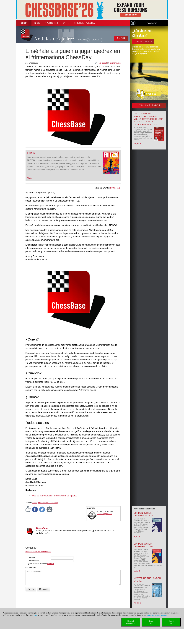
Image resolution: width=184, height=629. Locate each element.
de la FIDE (115, 187)
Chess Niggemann (104, 514)
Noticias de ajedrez (54, 39)
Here (36, 615)
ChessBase (42, 528)
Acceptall (171, 622)
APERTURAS (51, 23)
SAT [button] (66, 23)
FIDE (34, 503)
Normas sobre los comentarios (38, 552)
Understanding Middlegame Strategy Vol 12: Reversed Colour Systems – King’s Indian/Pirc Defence (148, 119)
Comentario (31, 567)
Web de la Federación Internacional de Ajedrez (54, 495)
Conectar (152, 23)
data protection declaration (157, 615)
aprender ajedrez (85, 23)
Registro (50, 564)
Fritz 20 (31, 153)
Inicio (37, 23)
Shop (24, 23)
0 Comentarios (114, 63)
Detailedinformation (130, 622)
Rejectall (151, 622)
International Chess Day (48, 503)
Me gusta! (102, 63)
